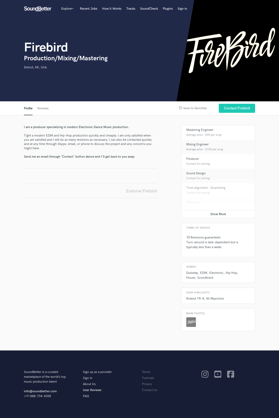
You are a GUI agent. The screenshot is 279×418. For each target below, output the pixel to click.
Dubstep (192, 273)
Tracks (130, 9)
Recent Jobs (88, 9)
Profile (28, 108)
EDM (203, 273)
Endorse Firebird (141, 191)
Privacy (147, 384)
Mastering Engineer (199, 130)
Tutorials (148, 378)
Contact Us (149, 390)
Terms (146, 372)
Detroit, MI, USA (35, 67)
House (190, 278)
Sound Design (196, 173)
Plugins (168, 9)
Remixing (192, 202)
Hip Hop (231, 273)
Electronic (216, 273)
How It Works (111, 9)
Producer (192, 159)
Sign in (182, 9)
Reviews (43, 108)
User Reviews (92, 390)
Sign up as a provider (97, 372)
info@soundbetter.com (40, 391)
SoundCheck (149, 9)
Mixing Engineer (197, 144)
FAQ (86, 396)
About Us (89, 384)
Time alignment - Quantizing (205, 188)
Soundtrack (205, 278)
